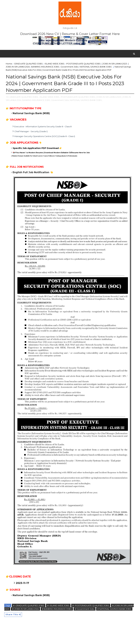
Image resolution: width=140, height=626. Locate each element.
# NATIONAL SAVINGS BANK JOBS (114, 609)
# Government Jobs (84, 609)
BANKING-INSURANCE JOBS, (36, 100)
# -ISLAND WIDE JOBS (58, 605)
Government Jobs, (60, 100)
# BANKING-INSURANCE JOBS (57, 609)
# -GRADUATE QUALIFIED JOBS (28, 605)
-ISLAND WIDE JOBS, (49, 97)
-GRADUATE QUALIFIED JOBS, (24, 97)
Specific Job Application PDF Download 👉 (37, 148)
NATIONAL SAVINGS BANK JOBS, (86, 100)
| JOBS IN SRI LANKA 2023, (108, 97)
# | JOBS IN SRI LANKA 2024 (25, 609)
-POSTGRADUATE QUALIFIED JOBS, (78, 97)
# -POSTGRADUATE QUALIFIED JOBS (90, 605)
